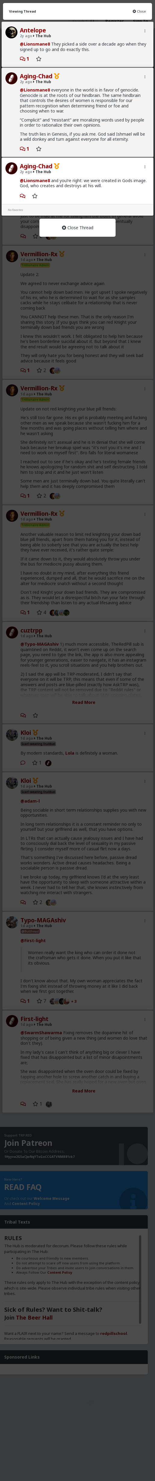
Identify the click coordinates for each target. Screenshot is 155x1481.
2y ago (26, 35)
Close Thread (77, 227)
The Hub (42, 35)
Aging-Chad (36, 76)
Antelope (33, 30)
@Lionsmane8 (35, 44)
